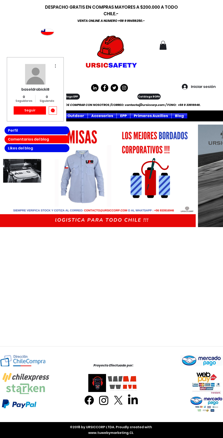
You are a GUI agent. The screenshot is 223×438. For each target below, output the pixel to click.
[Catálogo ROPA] (149, 96)
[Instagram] (124, 88)
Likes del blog (20, 148)
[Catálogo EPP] (68, 96)
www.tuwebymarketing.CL (111, 432)
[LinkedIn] (133, 400)
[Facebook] (89, 400)
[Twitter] (114, 88)
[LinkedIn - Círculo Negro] (95, 88)
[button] (163, 45)
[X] (118, 400)
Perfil (13, 130)
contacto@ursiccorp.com (145, 105)
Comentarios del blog (28, 139)
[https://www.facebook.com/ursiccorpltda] (104, 88)
